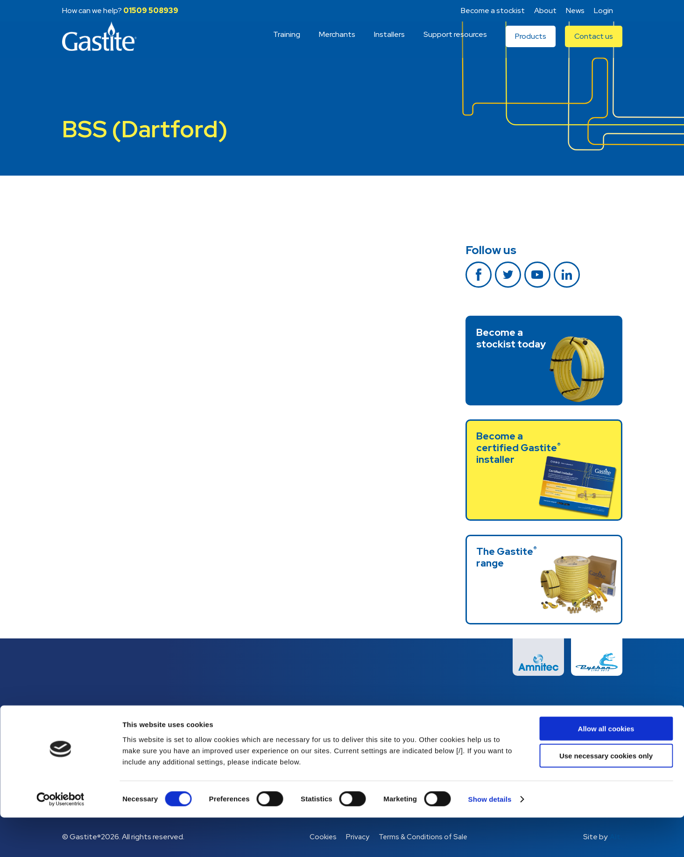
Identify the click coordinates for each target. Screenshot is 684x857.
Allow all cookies (606, 768)
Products (530, 45)
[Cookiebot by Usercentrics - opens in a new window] (60, 839)
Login (603, 10)
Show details (490, 839)
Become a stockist (493, 10)
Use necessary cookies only (606, 795)
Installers (389, 43)
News (575, 10)
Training (286, 43)
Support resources (455, 43)
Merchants (337, 43)
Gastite (104, 44)
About (545, 10)
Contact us (593, 45)
